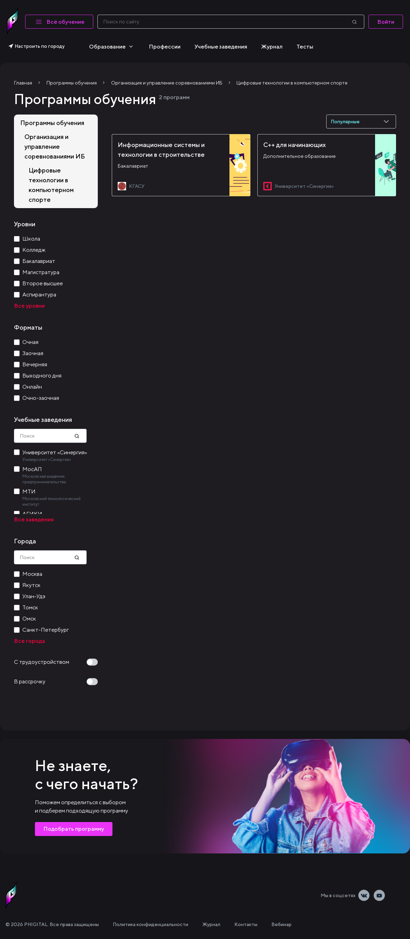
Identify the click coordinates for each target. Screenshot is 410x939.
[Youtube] (379, 895)
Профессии (165, 46)
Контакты (245, 924)
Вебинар (281, 924)
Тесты (304, 46)
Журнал (272, 46)
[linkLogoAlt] (11, 895)
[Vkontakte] (363, 895)
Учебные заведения (221, 46)
